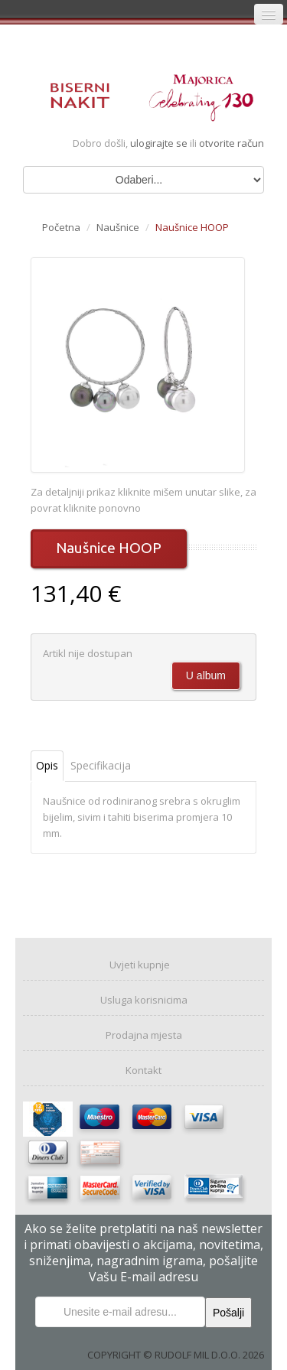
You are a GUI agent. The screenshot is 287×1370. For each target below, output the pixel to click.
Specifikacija (100, 765)
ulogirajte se (160, 143)
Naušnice (117, 227)
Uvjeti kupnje (139, 964)
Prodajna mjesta (144, 1035)
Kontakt (143, 1070)
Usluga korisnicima (144, 1000)
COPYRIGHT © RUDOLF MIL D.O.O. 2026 (175, 1355)
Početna (61, 227)
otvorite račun (231, 143)
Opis (47, 765)
